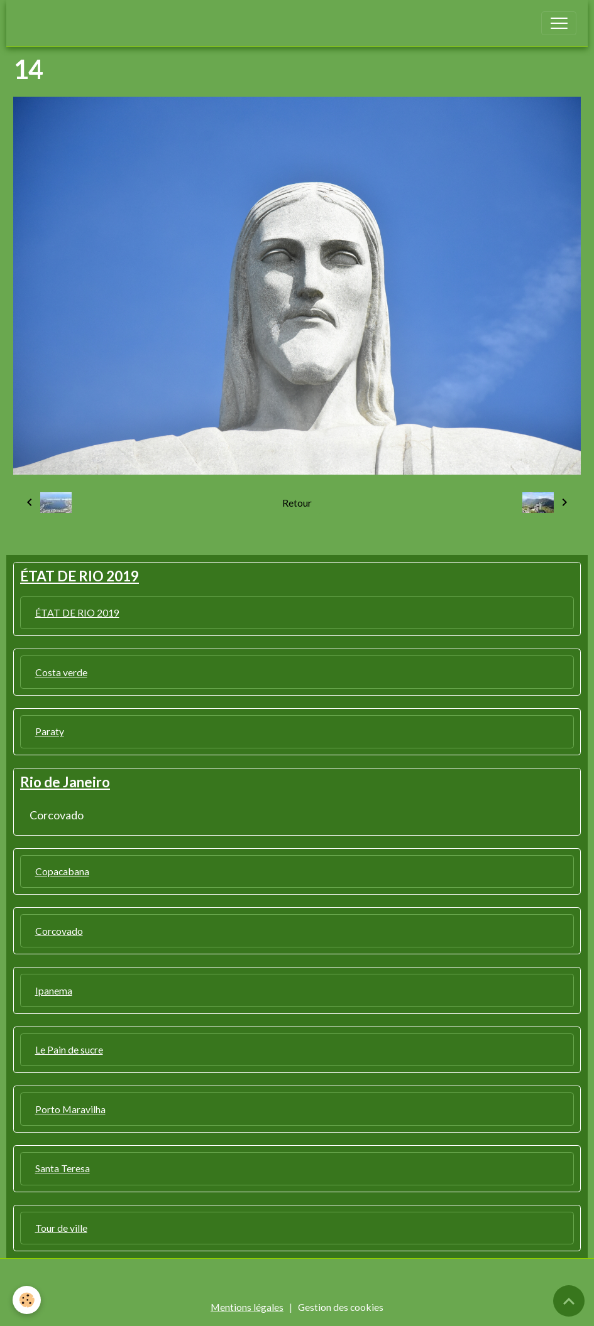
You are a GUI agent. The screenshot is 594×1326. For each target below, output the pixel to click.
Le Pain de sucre (69, 1049)
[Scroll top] (569, 1301)
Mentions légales (247, 1307)
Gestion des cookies (340, 1307)
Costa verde (61, 672)
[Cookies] (27, 1300)
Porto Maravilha (70, 1109)
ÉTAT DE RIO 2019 (77, 612)
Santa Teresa (62, 1168)
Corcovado (57, 815)
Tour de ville (61, 1228)
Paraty (49, 731)
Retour (297, 503)
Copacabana (62, 871)
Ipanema (53, 990)
